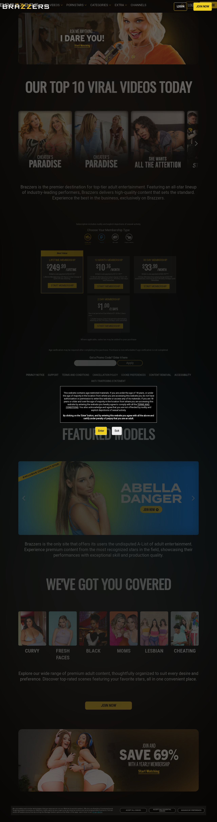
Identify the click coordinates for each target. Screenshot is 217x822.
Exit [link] (117, 430)
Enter (101, 430)
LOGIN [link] (180, 6)
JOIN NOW (202, 6)
